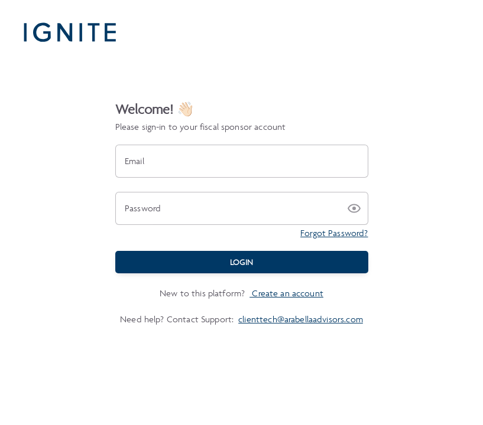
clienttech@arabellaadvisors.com (300, 319)
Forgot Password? (334, 232)
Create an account (286, 293)
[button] (354, 208)
